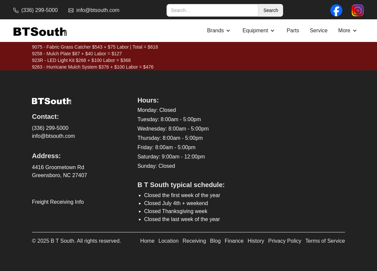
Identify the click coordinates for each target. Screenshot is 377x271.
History (256, 241)
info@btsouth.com (53, 136)
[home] (40, 30)
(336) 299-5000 (50, 128)
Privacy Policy (284, 241)
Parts (293, 30)
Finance (234, 241)
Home (147, 241)
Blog (215, 241)
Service (318, 30)
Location (169, 241)
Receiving (194, 241)
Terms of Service (325, 241)
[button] (219, 30)
